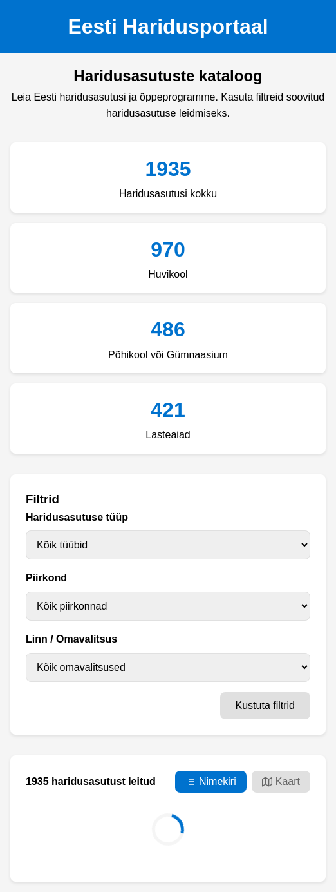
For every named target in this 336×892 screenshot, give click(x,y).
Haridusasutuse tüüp (77, 517)
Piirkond (46, 577)
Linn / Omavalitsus (71, 639)
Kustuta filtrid (265, 705)
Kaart (281, 782)
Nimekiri (210, 782)
